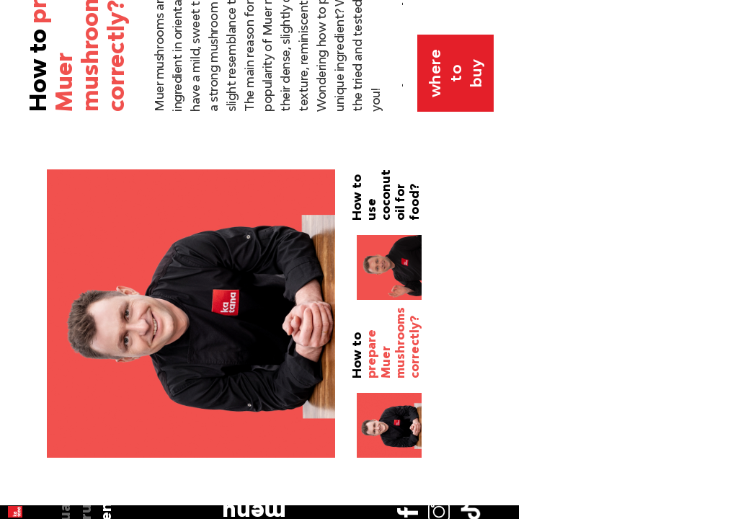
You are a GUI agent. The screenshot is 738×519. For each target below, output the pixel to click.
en (22, 128)
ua (22, 86)
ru (22, 107)
